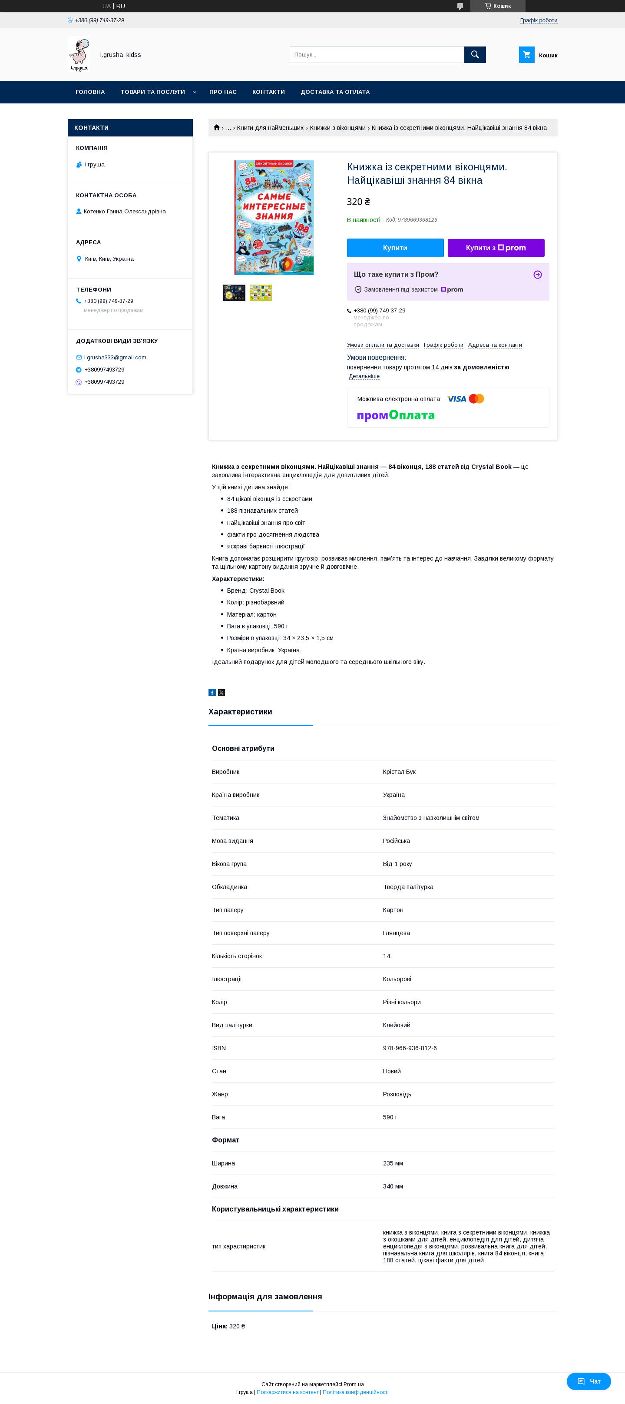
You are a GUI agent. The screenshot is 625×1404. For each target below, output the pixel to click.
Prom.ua (354, 1384)
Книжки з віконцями (338, 127)
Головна (90, 92)
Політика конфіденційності (356, 1392)
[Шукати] (475, 54)
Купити (395, 248)
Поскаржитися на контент (288, 1392)
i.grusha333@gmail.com (115, 357)
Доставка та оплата (335, 92)
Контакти (268, 92)
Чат (589, 1381)
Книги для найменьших (270, 127)
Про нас (223, 92)
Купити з (496, 248)
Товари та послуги (152, 92)
